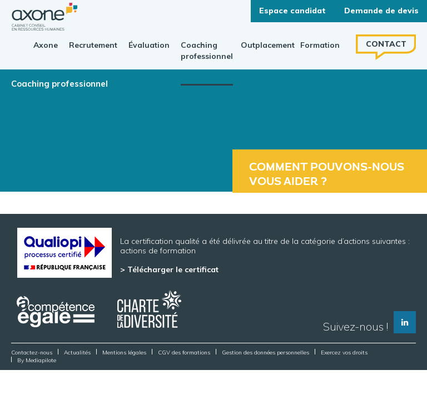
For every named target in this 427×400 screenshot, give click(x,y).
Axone (45, 45)
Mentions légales (124, 352)
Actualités (77, 352)
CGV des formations (184, 352)
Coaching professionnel (207, 50)
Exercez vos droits (344, 352)
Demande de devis (381, 11)
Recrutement (93, 45)
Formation (320, 45)
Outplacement (268, 45)
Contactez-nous (31, 352)
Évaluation (149, 45)
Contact (386, 44)
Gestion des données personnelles (265, 352)
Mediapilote (41, 360)
